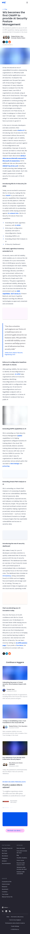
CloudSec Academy (22, 857)
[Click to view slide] (6, 807)
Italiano (5, 907)
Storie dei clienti (21, 848)
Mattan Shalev (21, 38)
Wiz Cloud (4, 853)
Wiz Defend (5, 856)
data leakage (14, 464)
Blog (5, 9)
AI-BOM (17, 225)
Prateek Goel (10, 689)
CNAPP (8, 195)
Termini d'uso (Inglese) (15, 920)
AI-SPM (17, 374)
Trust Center (5, 894)
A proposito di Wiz (6, 881)
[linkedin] (6, 42)
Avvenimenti (5, 889)
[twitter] (4, 42)
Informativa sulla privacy (17, 916)
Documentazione (6, 863)
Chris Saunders (22, 726)
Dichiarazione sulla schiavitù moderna (15, 923)
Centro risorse (20, 860)
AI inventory (7, 576)
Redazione (4, 886)
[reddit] (9, 42)
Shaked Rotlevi (15, 36)
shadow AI (20, 130)
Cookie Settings (15, 926)
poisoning (6, 466)
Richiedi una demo (15, 831)
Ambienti (4, 861)
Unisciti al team (6, 884)
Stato (8, 916)
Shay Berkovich (13, 763)
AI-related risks (13, 213)
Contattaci (4, 891)
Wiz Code (4, 851)
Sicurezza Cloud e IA (7, 848)
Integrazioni (5, 858)
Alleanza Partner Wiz (7, 897)
